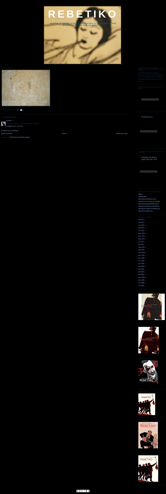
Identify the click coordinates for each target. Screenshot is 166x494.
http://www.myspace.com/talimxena (149, 208)
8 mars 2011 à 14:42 (15, 126)
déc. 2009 (141, 258)
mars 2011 (141, 247)
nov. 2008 (141, 283)
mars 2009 (141, 277)
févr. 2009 (141, 280)
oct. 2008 (141, 285)
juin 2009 (141, 271)
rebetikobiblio (142, 196)
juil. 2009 (141, 269)
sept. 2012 (141, 233)
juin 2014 (141, 222)
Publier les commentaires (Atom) (20, 137)
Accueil (64, 133)
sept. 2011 (141, 239)
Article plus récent (6, 133)
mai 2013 (141, 227)
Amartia (9, 120)
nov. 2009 (141, 261)
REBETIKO (83, 14)
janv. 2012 (141, 236)
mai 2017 (141, 219)
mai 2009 (141, 274)
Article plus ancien (122, 133)
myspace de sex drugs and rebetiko (149, 201)
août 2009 (141, 266)
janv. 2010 (141, 255)
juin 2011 (141, 244)
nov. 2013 (141, 225)
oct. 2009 (141, 263)
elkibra (140, 194)
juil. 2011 (141, 241)
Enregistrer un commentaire (9, 130)
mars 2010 (141, 252)
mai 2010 (141, 249)
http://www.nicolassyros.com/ (147, 199)
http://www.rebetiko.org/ (145, 211)
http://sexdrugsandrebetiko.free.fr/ (148, 203)
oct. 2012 (141, 230)
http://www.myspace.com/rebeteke (148, 206)
